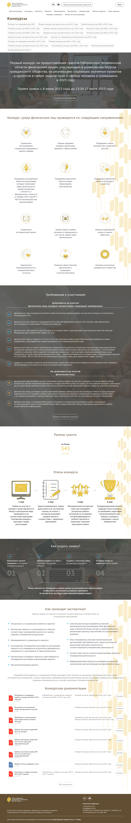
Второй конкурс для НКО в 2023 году (102, 33)
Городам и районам (54, 14)
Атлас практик (114, 11)
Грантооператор (15, 11)
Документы (72, 11)
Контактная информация (91, 804)
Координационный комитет (19, 50)
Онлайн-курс (84, 11)
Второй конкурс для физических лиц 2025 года (58, 24)
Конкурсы (29, 11)
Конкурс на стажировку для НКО (21, 24)
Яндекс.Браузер (58, 819)
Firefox (79, 819)
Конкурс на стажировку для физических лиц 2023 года (73, 37)
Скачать (119, 696)
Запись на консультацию (75, 14)
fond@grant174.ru (89, 808)
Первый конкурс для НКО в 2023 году (64, 41)
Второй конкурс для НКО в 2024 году (102, 28)
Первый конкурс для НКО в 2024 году (24, 33)
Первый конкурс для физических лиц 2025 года (63, 28)
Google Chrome (68, 819)
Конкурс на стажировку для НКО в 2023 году (26, 41)
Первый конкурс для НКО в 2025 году (24, 28)
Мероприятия (59, 11)
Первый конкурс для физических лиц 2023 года (28, 46)
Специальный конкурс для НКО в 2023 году (70, 46)
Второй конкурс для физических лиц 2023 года (27, 37)
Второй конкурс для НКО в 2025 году (97, 24)
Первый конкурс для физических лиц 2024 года (63, 33)
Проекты (38, 11)
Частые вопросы (99, 11)
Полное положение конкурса (65, 417)
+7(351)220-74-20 (89, 806)
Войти (120, 5)
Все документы (65, 784)
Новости (48, 11)
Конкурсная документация (102, 46)
